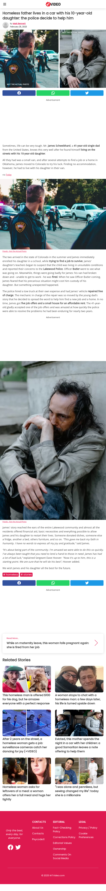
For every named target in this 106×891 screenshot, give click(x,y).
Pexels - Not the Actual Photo (14, 251)
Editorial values (62, 843)
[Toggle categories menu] (4, 4)
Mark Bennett (19, 23)
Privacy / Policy (88, 827)
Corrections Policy (64, 837)
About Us (37, 827)
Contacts (38, 833)
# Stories (26, 574)
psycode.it (38, 839)
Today (9, 174)
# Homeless (10, 574)
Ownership (59, 848)
